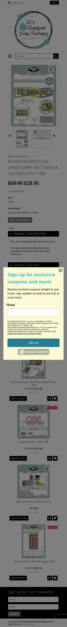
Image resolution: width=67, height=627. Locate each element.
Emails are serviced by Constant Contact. (24, 333)
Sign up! (34, 342)
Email (11, 305)
